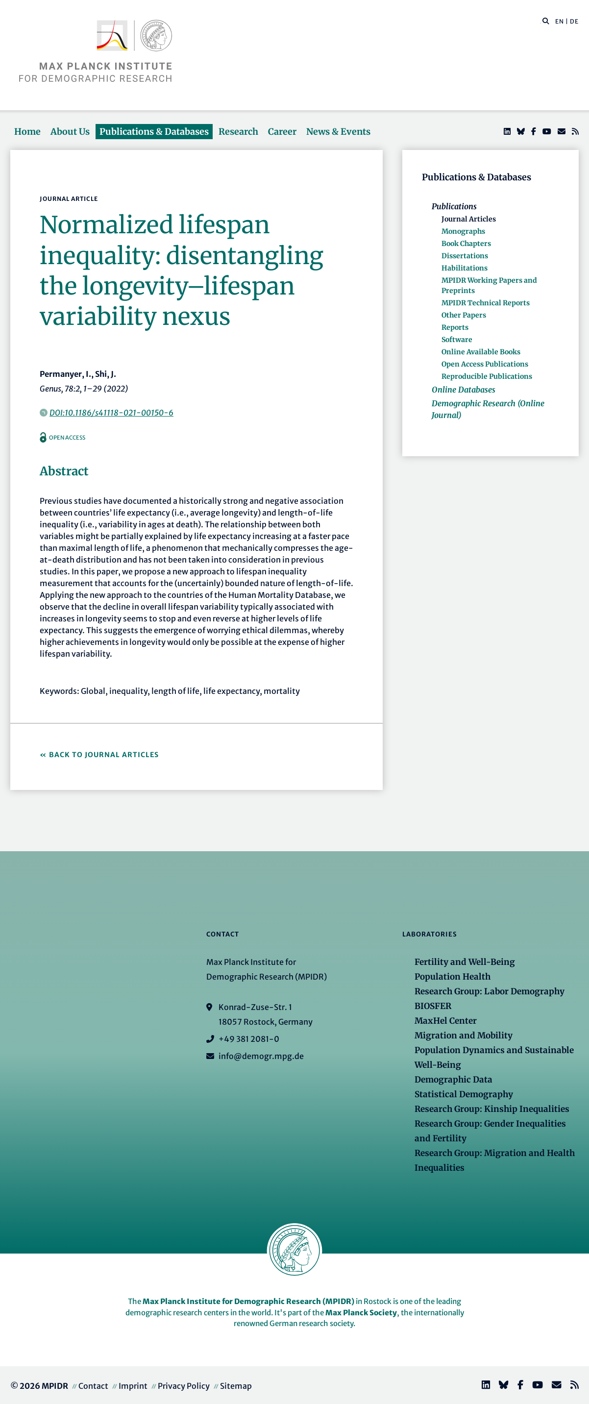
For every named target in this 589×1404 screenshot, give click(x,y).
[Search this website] (540, 21)
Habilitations (465, 268)
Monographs (463, 231)
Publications (454, 206)
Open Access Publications (485, 364)
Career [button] (282, 131)
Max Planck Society (361, 1312)
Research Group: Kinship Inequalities (492, 1109)
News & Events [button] (338, 131)
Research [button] (238, 131)
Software (457, 339)
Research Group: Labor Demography (489, 991)
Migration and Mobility (464, 1035)
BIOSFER (433, 1006)
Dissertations (465, 255)
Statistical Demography (464, 1094)
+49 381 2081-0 (249, 1039)
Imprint (133, 1386)
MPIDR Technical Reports (486, 302)
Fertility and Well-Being (465, 962)
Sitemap (236, 1386)
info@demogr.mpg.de (261, 1056)
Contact (93, 1386)
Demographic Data (453, 1079)
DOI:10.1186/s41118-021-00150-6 (111, 413)
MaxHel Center (446, 1020)
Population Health (453, 976)
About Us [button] (70, 131)
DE (574, 21)
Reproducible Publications (487, 376)
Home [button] (27, 131)
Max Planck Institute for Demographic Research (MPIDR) (248, 1301)
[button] (545, 20)
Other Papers (464, 315)
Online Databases (463, 389)
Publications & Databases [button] (154, 131)
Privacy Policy (184, 1386)
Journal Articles (469, 219)
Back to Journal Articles (104, 754)
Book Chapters (466, 243)
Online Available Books (481, 351)
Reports (455, 327)
